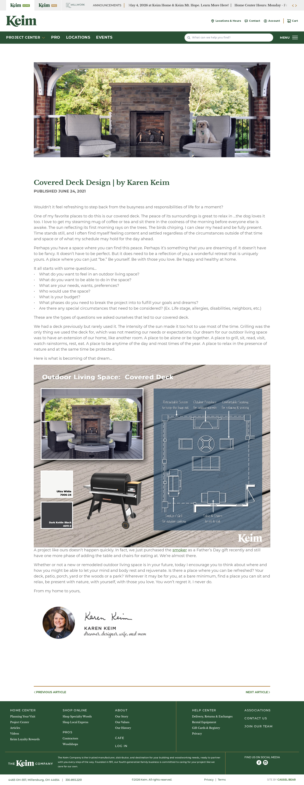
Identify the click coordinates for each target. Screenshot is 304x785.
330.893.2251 (73, 779)
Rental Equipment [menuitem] (204, 722)
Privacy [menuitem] (197, 733)
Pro (55, 37)
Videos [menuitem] (14, 733)
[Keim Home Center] (20, 5)
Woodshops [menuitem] (70, 744)
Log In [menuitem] (121, 746)
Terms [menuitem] (222, 779)
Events (104, 37)
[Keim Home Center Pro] (47, 5)
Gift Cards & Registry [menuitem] (206, 727)
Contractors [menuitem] (70, 738)
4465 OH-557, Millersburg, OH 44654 (34, 779)
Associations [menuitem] (257, 710)
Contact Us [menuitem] (255, 718)
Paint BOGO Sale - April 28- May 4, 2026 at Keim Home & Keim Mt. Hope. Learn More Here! (160, 5)
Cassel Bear (286, 779)
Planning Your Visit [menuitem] (22, 716)
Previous (49, 692)
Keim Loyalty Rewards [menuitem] (25, 739)
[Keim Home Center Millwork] (75, 5)
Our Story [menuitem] (121, 716)
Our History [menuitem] (123, 727)
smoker (179, 550)
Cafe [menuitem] (119, 738)
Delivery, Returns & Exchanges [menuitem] (212, 716)
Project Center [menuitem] (19, 722)
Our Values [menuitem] (122, 722)
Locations (78, 37)
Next (258, 692)
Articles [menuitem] (15, 727)
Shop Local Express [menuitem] (75, 722)
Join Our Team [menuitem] (258, 726)
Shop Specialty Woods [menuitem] (77, 716)
